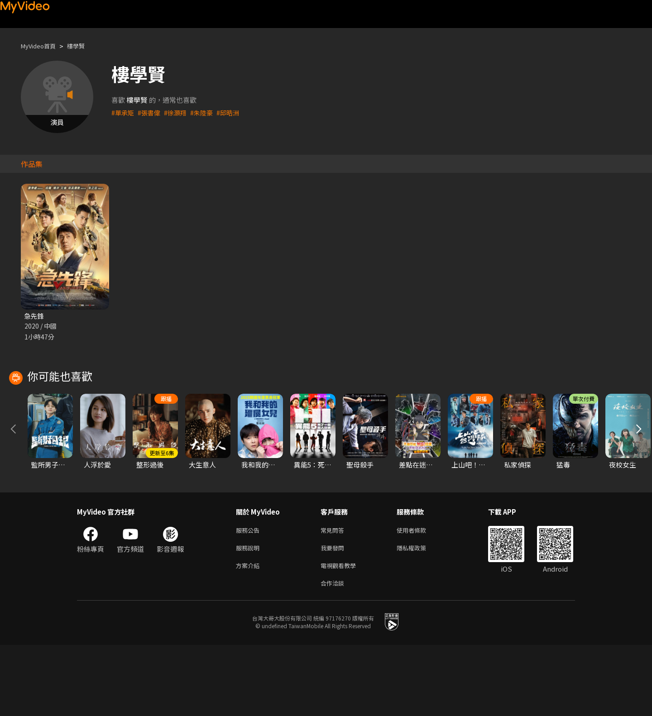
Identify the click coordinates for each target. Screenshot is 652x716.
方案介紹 (249, 634)
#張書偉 (151, 112)
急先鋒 (34, 316)
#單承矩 (123, 112)
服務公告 (249, 596)
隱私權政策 (419, 615)
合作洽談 (334, 653)
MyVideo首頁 (41, 46)
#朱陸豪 (206, 112)
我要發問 (334, 615)
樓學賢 (83, 46)
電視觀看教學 (341, 634)
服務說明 (249, 615)
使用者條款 (419, 596)
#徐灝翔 (179, 112)
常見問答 (334, 596)
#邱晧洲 (234, 112)
